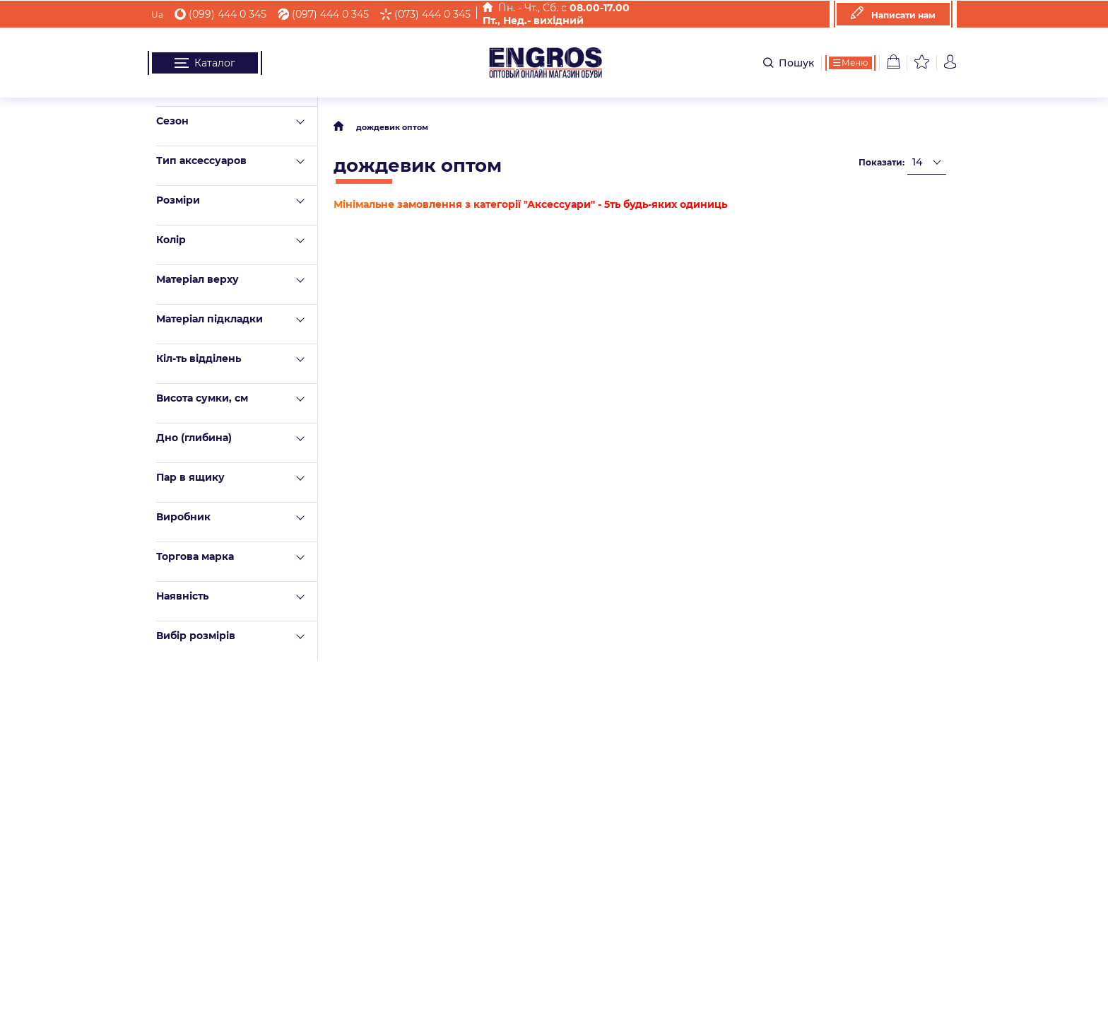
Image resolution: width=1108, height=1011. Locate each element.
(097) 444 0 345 (323, 14)
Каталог (205, 63)
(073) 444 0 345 (425, 14)
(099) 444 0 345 (220, 14)
